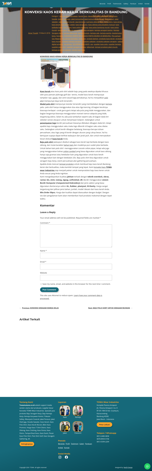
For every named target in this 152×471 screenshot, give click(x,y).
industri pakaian (64, 19)
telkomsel (90, 47)
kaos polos (67, 27)
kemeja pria (62, 30)
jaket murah (109, 19)
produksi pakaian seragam (107, 41)
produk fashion (92, 39)
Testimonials (117, 4)
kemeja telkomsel (70, 33)
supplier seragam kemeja (76, 47)
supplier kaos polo (101, 44)
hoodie (54, 19)
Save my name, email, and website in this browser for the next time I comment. (77, 284)
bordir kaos (83, 16)
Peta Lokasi (104, 424)
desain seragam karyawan (98, 16)
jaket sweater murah (67, 22)
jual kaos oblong (92, 22)
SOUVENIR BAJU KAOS (81, 44)
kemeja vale (94, 33)
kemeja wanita (105, 33)
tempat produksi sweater (61, 50)
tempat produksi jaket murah (106, 47)
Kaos (101, 22)
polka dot (82, 39)
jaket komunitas (77, 19)
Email (43, 262)
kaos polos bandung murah (99, 27)
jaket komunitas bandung (94, 19)
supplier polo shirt (59, 47)
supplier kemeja (115, 44)
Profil (109, 4)
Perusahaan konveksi (70, 39)
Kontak (147, 4)
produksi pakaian (89, 41)
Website (43, 273)
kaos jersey (117, 22)
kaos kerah (56, 25)
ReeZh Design (128, 467)
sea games (68, 44)
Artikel (140, 4)
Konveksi (59, 36)
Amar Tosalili (33, 33)
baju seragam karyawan (69, 16)
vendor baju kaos (78, 50)
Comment (45, 223)
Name (43, 250)
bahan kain (69, 145)
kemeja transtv (83, 33)
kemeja (109, 104)
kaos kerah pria (81, 25)
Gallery (125, 4)
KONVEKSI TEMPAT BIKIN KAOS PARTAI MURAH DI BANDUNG (87, 36)
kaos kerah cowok (68, 25)
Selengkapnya (27, 444)
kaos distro (108, 22)
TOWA (32, 467)
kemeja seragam (74, 30)
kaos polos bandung (80, 27)
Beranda (102, 4)
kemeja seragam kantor (104, 30)
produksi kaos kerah (107, 39)
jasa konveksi (80, 22)
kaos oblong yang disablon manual (101, 25)
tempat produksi (66, 164)
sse (91, 44)
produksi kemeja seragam (71, 41)
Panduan (133, 4)
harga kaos (113, 16)
